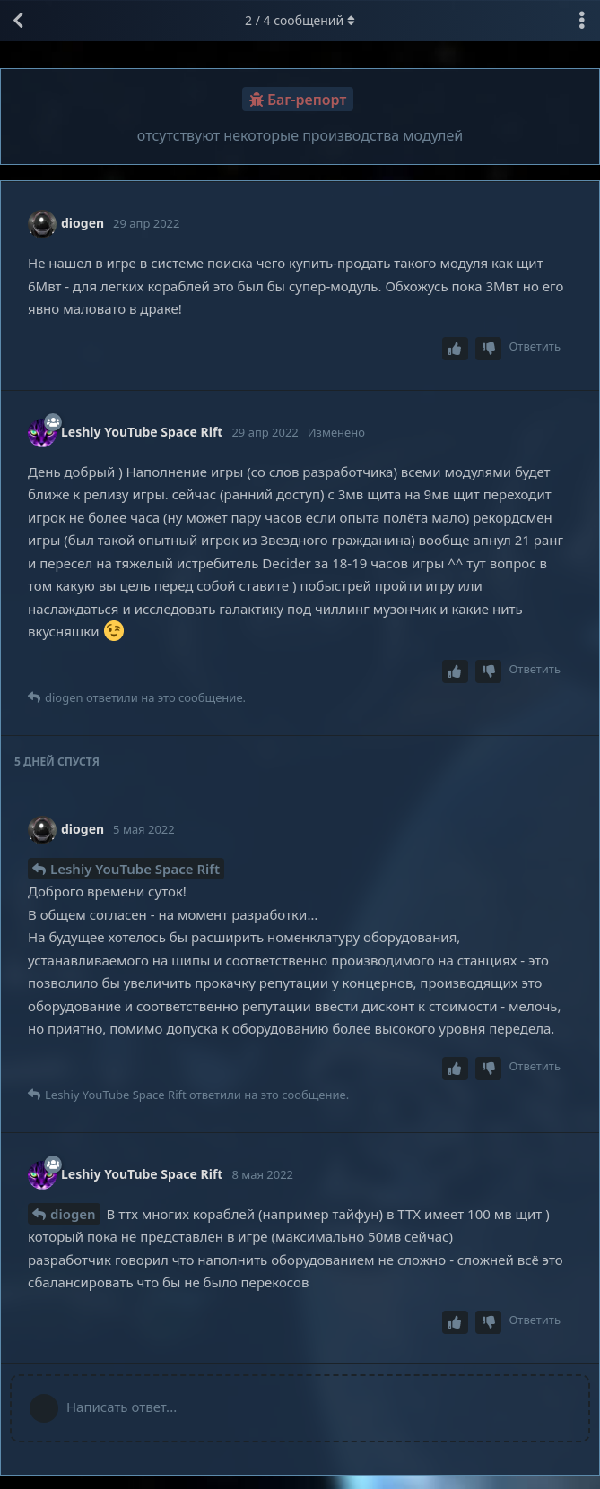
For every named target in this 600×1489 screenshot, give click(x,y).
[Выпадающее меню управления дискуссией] (582, 20)
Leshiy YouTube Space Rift (135, 869)
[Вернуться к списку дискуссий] (18, 20)
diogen (73, 1214)
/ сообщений (300, 20)
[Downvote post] (488, 349)
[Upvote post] (455, 349)
